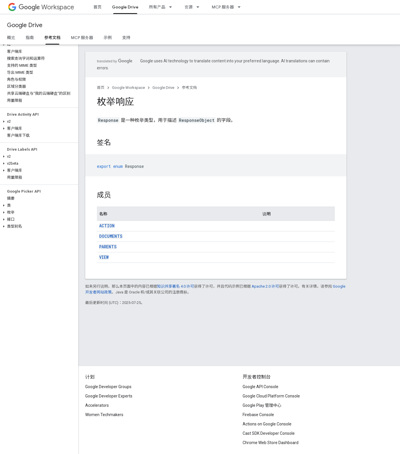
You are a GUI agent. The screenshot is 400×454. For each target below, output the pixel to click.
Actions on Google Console (267, 424)
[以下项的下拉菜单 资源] (200, 7)
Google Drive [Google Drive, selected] (125, 7)
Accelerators (97, 405)
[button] (38, 44)
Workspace (46, 7)
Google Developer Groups (108, 386)
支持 (126, 37)
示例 (108, 37)
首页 (97, 7)
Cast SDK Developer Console (269, 433)
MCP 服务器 (223, 7)
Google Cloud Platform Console (271, 396)
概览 (11, 37)
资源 (188, 7)
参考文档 (189, 87)
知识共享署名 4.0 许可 (175, 286)
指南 (30, 37)
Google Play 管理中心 (262, 405)
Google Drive (24, 25)
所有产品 (157, 7)
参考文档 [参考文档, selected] (52, 37)
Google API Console (260, 386)
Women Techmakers (104, 414)
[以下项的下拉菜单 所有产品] (172, 7)
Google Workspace (128, 87)
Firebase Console (258, 414)
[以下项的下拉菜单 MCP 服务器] (241, 7)
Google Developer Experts (108, 396)
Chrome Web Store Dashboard (270, 442)
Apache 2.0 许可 (265, 286)
